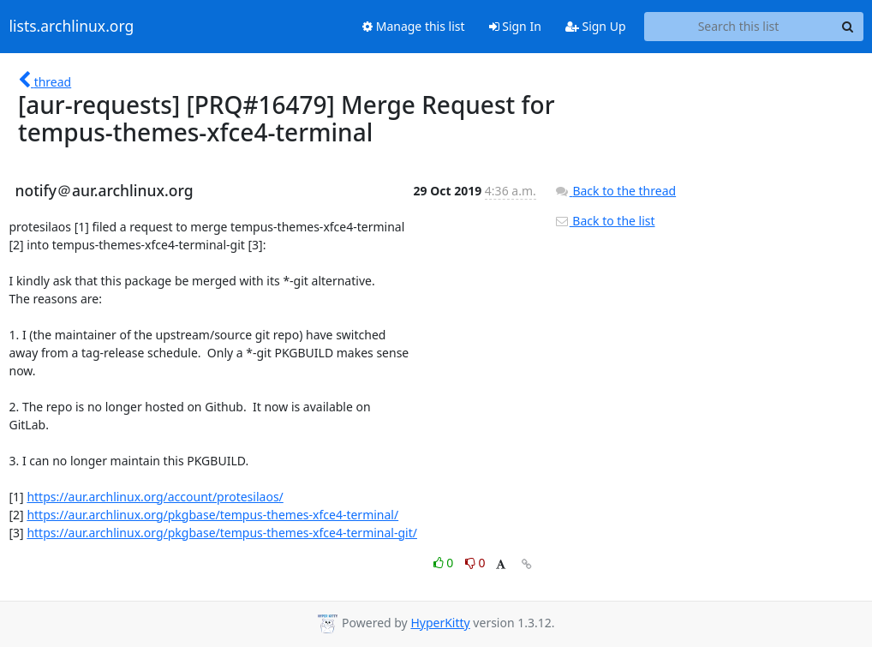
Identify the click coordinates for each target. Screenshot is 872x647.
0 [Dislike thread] (475, 562)
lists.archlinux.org (71, 26)
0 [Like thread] (445, 562)
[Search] (848, 26)
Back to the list (604, 221)
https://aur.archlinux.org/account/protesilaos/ (155, 496)
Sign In (515, 26)
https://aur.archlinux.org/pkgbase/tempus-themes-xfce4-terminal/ (212, 514)
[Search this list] (738, 26)
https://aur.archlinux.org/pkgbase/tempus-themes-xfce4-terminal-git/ (222, 532)
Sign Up (595, 26)
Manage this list (413, 26)
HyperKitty (439, 622)
